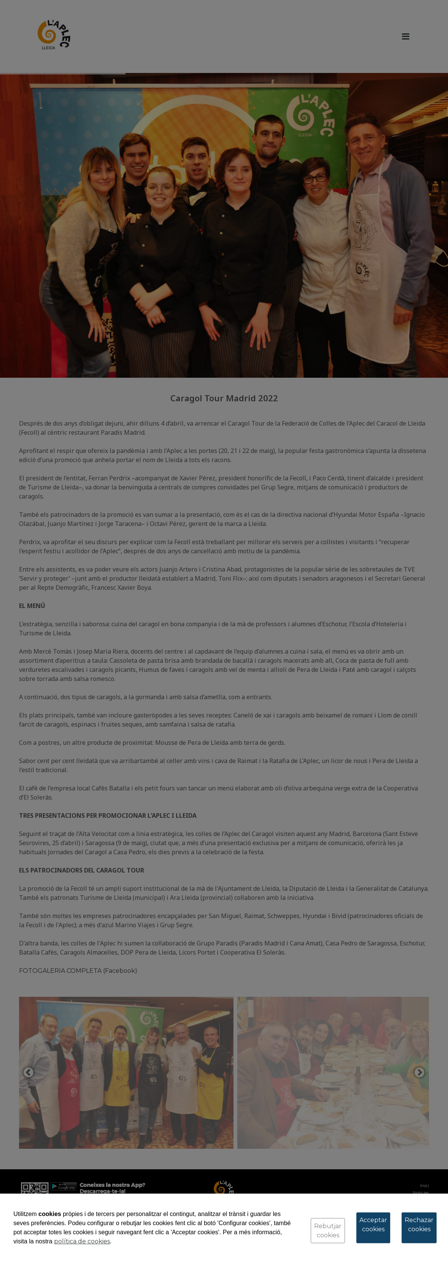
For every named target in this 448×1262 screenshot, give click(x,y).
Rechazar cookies (419, 1224)
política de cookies (82, 1241)
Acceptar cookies (373, 1224)
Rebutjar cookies (328, 1230)
